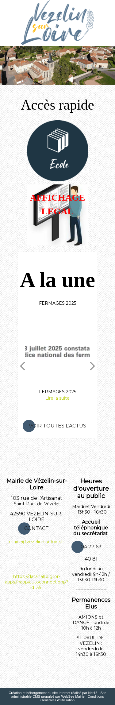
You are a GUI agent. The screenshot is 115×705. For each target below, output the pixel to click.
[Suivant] (92, 365)
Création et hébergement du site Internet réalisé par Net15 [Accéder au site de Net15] (53, 693)
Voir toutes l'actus (57, 426)
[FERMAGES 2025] (57, 350)
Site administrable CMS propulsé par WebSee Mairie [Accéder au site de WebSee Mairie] (58, 694)
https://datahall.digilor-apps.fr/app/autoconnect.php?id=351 (36, 582)
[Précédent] (22, 365)
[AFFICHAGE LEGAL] (57, 214)
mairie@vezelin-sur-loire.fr (36, 541)
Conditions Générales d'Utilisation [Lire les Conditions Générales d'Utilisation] (72, 698)
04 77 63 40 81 (91, 548)
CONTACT (36, 528)
